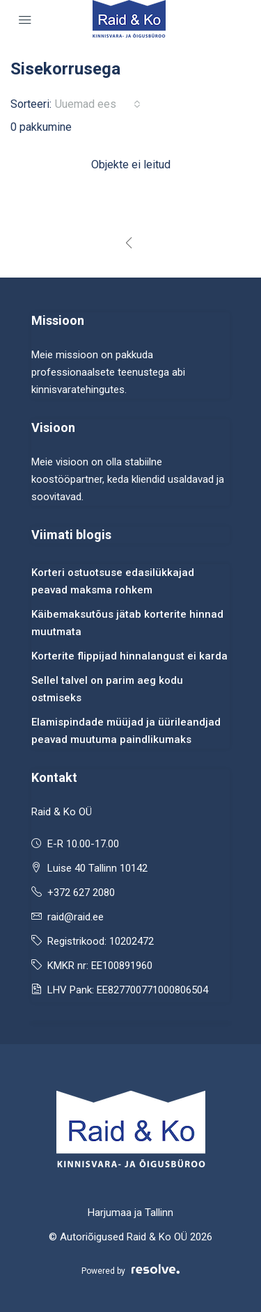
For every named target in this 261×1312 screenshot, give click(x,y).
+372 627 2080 (81, 892)
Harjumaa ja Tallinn (130, 1212)
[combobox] (98, 104)
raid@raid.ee (75, 917)
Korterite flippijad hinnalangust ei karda (129, 656)
